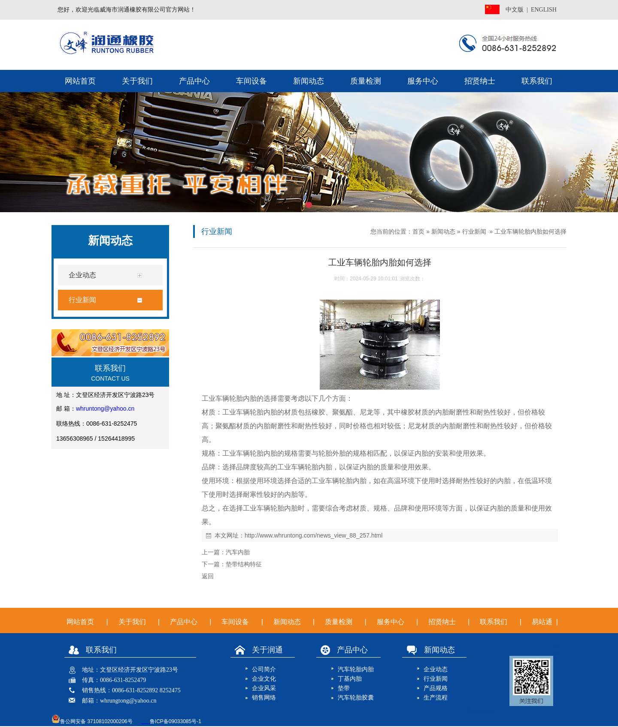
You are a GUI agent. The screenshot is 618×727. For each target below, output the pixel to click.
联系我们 (536, 81)
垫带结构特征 (244, 564)
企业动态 (436, 669)
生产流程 (436, 697)
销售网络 (264, 697)
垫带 (344, 688)
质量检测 (365, 81)
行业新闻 (474, 231)
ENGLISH (544, 9)
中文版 (515, 9)
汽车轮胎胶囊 (356, 697)
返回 (208, 576)
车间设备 (251, 81)
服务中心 (422, 81)
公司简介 (264, 669)
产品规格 (436, 688)
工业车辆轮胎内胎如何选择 (530, 231)
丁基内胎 (350, 679)
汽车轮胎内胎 (356, 669)
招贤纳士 (479, 81)
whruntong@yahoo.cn (105, 408)
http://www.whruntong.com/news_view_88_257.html (313, 535)
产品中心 (194, 81)
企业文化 (264, 679)
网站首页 (80, 81)
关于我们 (137, 81)
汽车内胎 (238, 552)
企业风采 (264, 688)
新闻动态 (308, 81)
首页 (418, 231)
